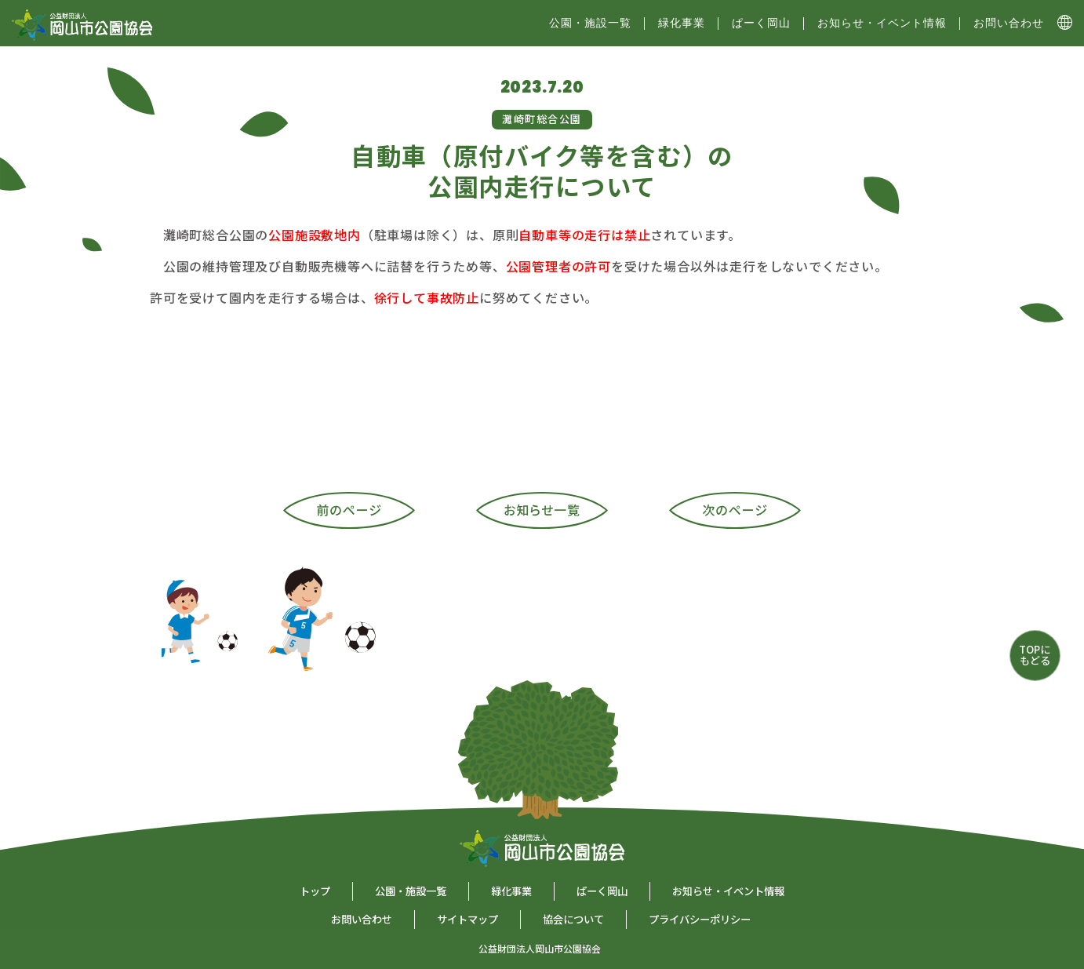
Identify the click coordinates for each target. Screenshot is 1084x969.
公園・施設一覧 (410, 890)
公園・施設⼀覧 (590, 22)
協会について (573, 919)
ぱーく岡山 (761, 22)
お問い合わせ (1008, 22)
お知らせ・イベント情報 (882, 22)
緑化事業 (681, 22)
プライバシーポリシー (700, 919)
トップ (315, 890)
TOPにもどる (1034, 655)
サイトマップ (467, 919)
